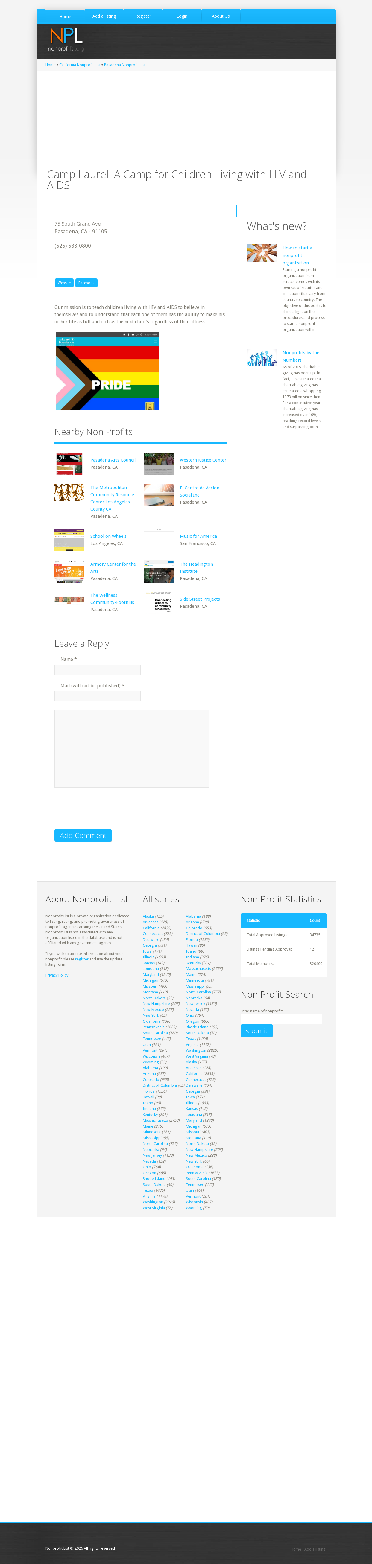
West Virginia (197, 1056)
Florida (192, 939)
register (82, 959)
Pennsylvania (154, 1027)
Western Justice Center (203, 460)
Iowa (147, 951)
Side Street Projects (200, 599)
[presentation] (99, 812)
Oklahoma (151, 1021)
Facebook (86, 283)
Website (64, 283)
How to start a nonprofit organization (297, 255)
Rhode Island (197, 1027)
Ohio (190, 1015)
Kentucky (193, 963)
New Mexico (153, 1009)
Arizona (192, 922)
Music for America (198, 536)
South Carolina (155, 1033)
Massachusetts (198, 968)
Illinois (148, 957)
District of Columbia (203, 933)
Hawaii (191, 945)
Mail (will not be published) (92, 686)
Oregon (192, 1021)
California (151, 928)
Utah (147, 1044)
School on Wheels (108, 536)
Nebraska (194, 998)
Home (50, 65)
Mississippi (195, 986)
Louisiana (151, 968)
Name (68, 659)
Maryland (151, 974)
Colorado (194, 928)
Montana (150, 992)
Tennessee (152, 1038)
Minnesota (195, 980)
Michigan (150, 980)
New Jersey (195, 1003)
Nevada (192, 1009)
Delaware (151, 939)
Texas (191, 1038)
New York (151, 1015)
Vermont (150, 1050)
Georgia (150, 945)
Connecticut (153, 933)
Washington (196, 1050)
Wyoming (151, 1062)
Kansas (149, 963)
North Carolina (198, 992)
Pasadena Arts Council (113, 460)
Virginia (192, 1044)
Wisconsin (151, 1056)
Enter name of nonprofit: (262, 1011)
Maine (191, 974)
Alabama (193, 916)
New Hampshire (156, 1003)
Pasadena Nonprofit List (124, 65)
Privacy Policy (56, 975)
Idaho (191, 951)
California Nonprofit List (80, 65)
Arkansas (150, 922)
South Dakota (197, 1033)
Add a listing (315, 1549)
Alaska (148, 916)
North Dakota (154, 998)
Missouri (150, 986)
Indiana (192, 957)
